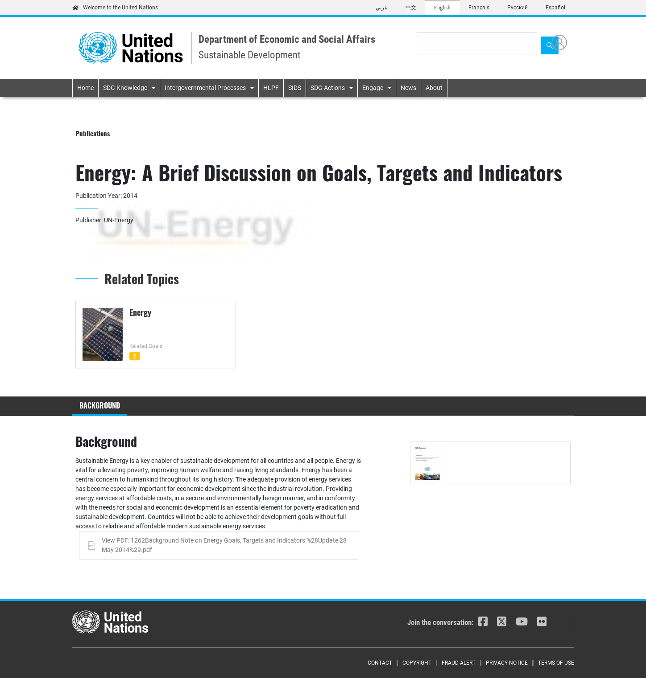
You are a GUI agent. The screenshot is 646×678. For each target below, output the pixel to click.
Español (555, 7)
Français (478, 7)
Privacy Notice (507, 663)
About (434, 87)
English (442, 7)
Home (85, 87)
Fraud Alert (459, 663)
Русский (517, 7)
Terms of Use (556, 663)
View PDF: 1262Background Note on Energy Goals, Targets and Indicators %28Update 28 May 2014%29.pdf (224, 545)
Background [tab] (99, 405)
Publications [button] (92, 133)
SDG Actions (328, 87)
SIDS (294, 87)
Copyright (416, 663)
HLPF (271, 87)
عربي (382, 7)
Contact (380, 663)
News (408, 87)
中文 (411, 7)
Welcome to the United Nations (115, 7)
